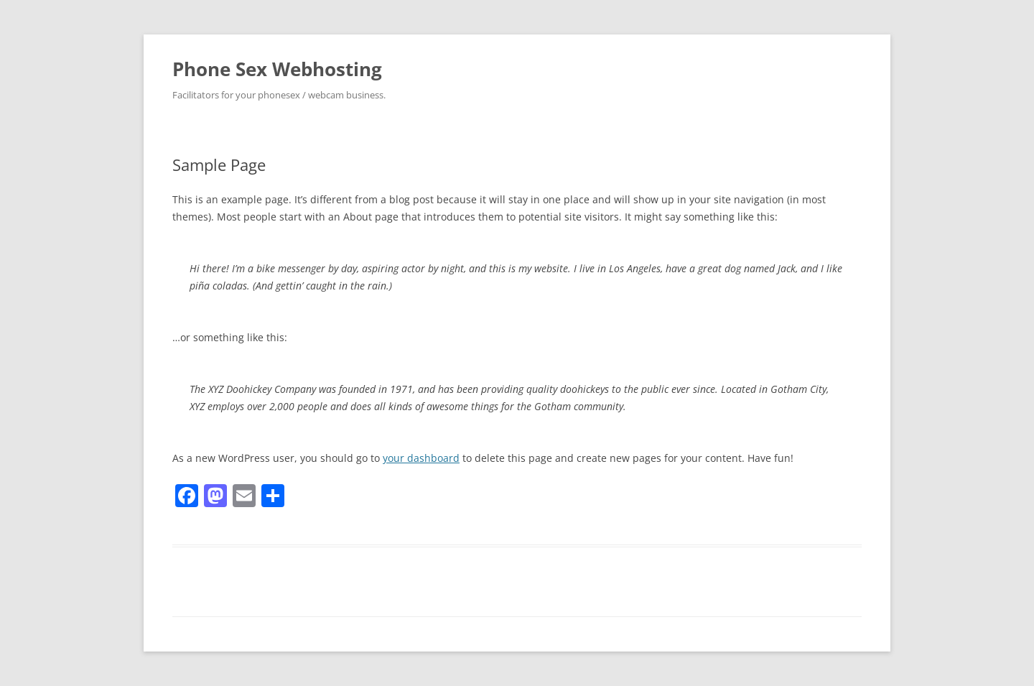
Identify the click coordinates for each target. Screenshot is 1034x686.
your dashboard (421, 458)
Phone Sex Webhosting (277, 69)
